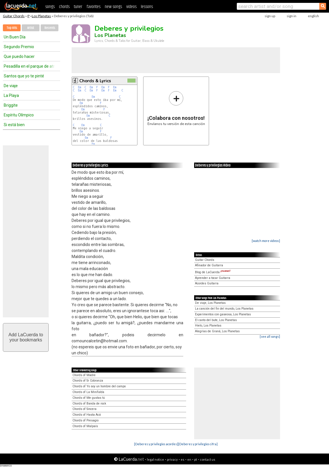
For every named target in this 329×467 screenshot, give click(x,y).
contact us (207, 459)
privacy (172, 459)
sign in (291, 16)
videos (131, 6)
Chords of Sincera (84, 409)
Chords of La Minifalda (88, 392)
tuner (78, 6)
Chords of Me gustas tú (88, 398)
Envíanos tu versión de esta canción (176, 108)
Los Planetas (41, 16)
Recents (49, 28)
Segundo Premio (19, 46)
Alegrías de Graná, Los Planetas (217, 331)
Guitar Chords (14, 16)
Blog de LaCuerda (213, 272)
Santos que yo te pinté (24, 76)
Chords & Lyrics (95, 81)
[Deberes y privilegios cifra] (198, 444)
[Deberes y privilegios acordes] (156, 444)
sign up (270, 16)
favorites (93, 6)
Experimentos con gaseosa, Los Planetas (223, 314)
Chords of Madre (84, 375)
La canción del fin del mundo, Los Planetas (224, 308)
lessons (147, 6)
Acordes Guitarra (206, 283)
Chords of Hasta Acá (86, 415)
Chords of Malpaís (85, 426)
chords (64, 6)
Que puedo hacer (19, 56)
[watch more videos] (266, 241)
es (182, 459)
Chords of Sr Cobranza (87, 380)
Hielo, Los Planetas (208, 325)
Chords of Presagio (85, 420)
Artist (30, 28)
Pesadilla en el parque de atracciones (29, 66)
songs (50, 6)
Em (79, 87)
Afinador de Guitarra (209, 265)
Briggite (11, 105)
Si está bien (14, 124)
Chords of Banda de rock (89, 403)
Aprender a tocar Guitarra (212, 278)
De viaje (11, 85)
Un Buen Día (14, 37)
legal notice (155, 459)
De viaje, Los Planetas (210, 303)
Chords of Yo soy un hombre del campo (99, 386)
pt (195, 459)
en (189, 459)
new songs (113, 6)
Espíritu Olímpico (19, 115)
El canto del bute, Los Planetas (216, 320)
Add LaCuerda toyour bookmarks (26, 337)
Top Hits (12, 28)
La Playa (11, 95)
